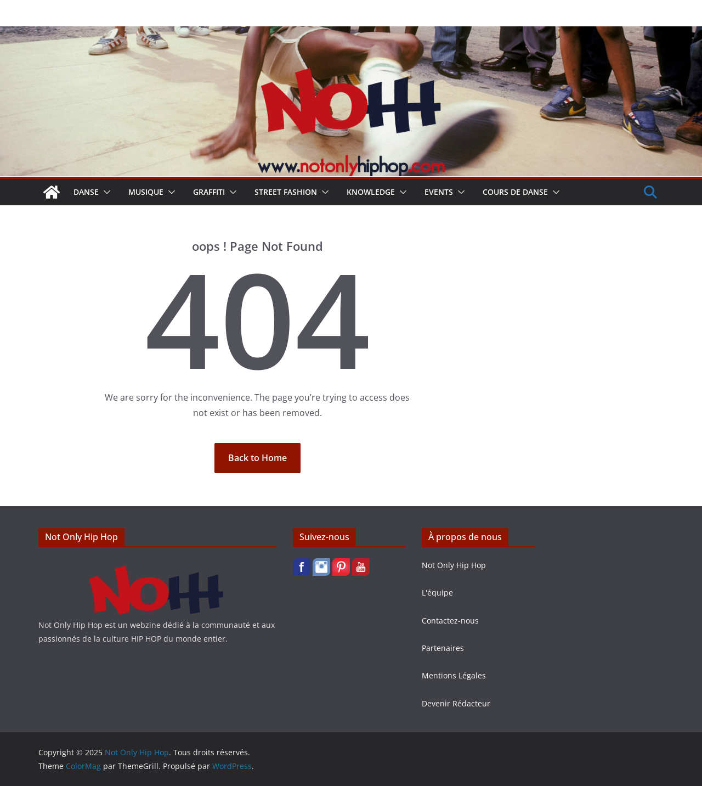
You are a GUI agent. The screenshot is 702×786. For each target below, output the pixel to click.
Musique (145, 192)
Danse (86, 192)
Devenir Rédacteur (456, 703)
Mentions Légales (454, 675)
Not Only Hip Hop (454, 565)
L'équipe (437, 592)
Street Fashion (285, 192)
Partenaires (443, 648)
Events (438, 192)
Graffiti (209, 192)
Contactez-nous (450, 620)
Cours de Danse (515, 192)
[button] (105, 192)
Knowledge (371, 192)
